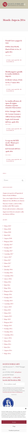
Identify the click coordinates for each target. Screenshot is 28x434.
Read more (8, 55)
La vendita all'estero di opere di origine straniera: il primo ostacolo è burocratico (13, 104)
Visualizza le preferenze (14, 430)
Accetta (14, 422)
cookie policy (17, 377)
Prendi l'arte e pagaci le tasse (13, 41)
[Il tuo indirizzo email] (14, 384)
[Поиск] (14, 180)
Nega (14, 426)
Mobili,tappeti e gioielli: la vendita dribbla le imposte (14, 74)
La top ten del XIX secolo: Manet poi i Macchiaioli (12, 142)
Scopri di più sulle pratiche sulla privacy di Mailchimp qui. (13, 392)
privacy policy (7, 377)
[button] (26, 408)
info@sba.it (18, 372)
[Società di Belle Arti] (13, 4)
